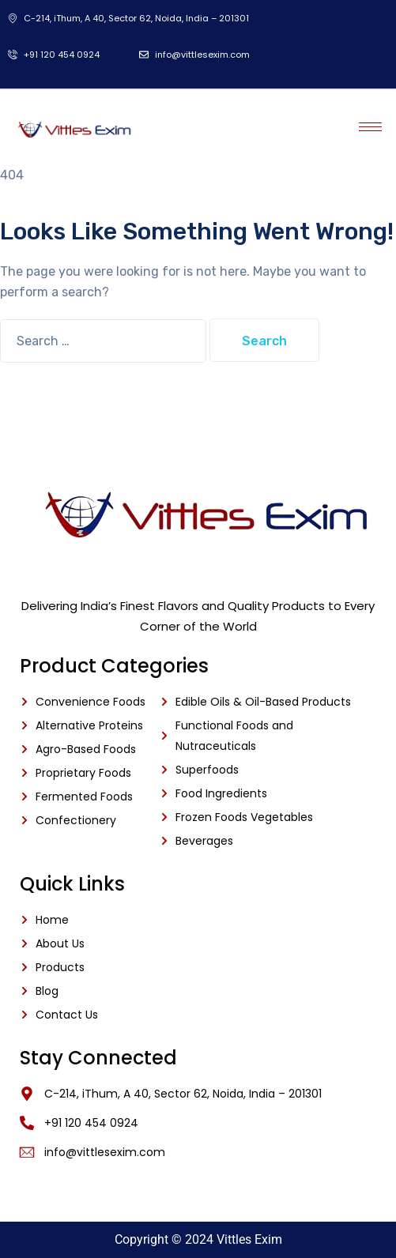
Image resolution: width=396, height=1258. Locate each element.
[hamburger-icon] (370, 127)
